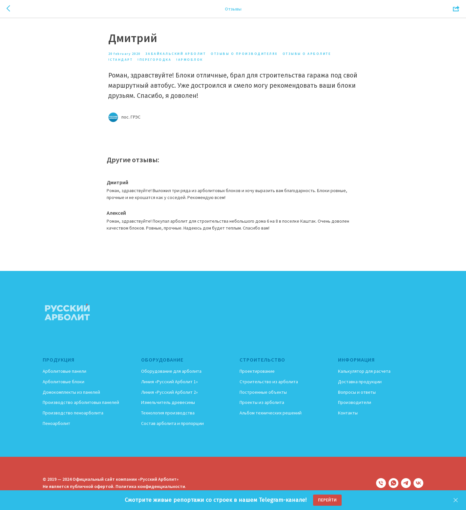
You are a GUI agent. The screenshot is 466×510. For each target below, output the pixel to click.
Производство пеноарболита (73, 414)
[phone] (381, 484)
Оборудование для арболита (171, 372)
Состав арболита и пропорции (172, 424)
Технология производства (168, 414)
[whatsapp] (393, 484)
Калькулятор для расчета (364, 372)
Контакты (348, 414)
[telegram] (406, 484)
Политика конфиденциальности (150, 487)
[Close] (455, 500)
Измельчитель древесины (168, 403)
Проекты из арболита (262, 403)
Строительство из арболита (269, 382)
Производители (354, 403)
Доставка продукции (360, 382)
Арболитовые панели (64, 372)
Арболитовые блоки (63, 382)
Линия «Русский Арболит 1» (169, 382)
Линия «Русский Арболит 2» (169, 393)
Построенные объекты (263, 393)
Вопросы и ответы (357, 393)
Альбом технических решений (271, 414)
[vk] (418, 484)
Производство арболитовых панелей (81, 403)
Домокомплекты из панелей (71, 393)
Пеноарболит (56, 424)
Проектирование (257, 372)
